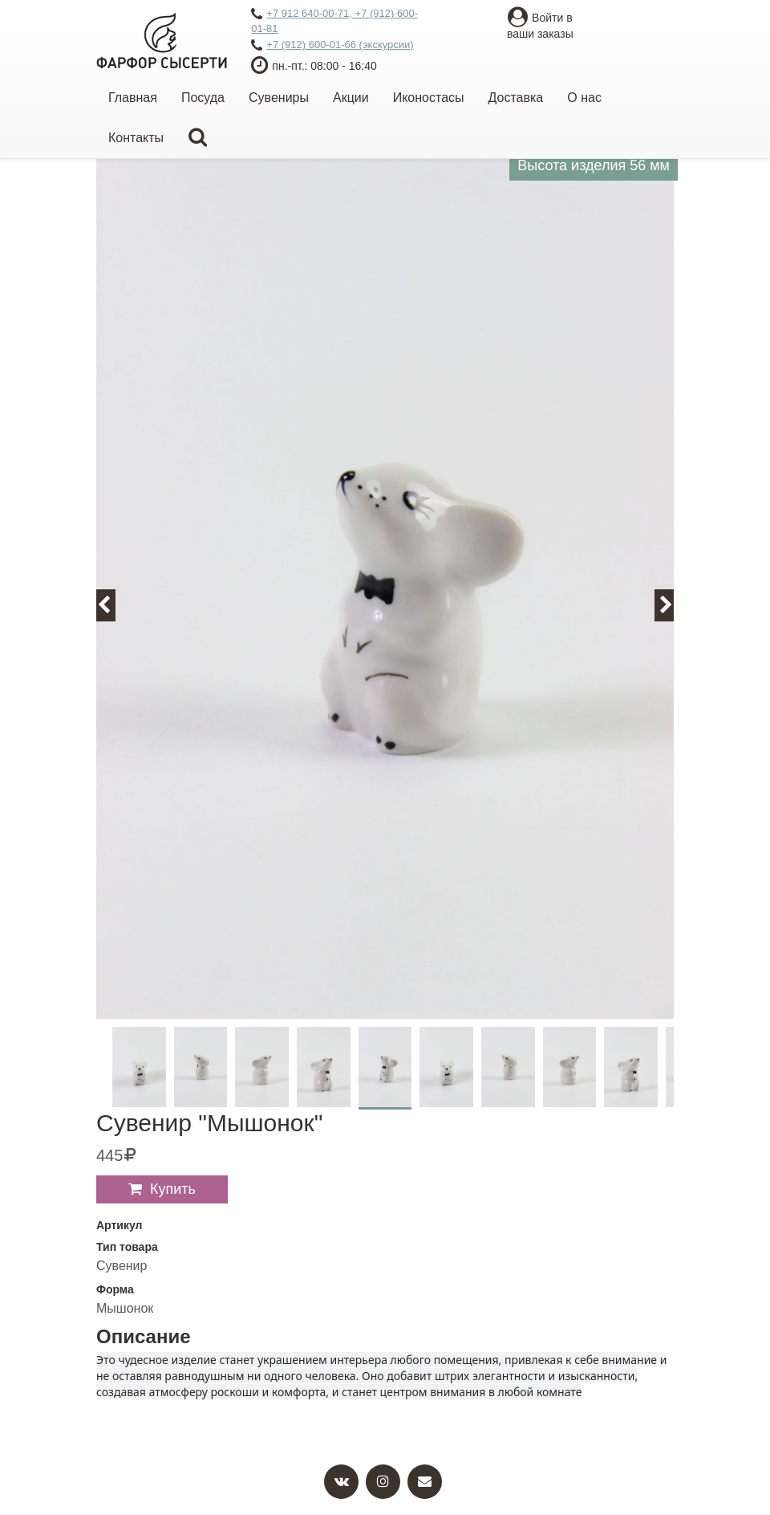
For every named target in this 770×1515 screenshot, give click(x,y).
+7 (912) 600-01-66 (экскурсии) (332, 46)
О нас (584, 97)
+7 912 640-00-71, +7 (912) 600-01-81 (334, 21)
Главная (132, 97)
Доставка (516, 97)
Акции (351, 97)
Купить (173, 1189)
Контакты (136, 138)
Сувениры (279, 97)
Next (673, 605)
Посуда (203, 97)
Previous (113, 605)
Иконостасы (428, 97)
